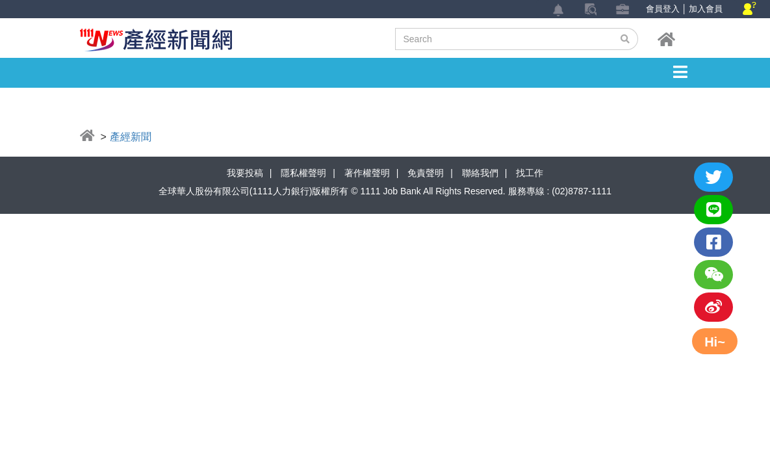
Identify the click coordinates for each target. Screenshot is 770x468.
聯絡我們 (480, 173)
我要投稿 (245, 173)
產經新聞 (130, 136)
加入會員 (706, 9)
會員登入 (663, 9)
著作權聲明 (367, 173)
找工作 (529, 173)
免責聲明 (425, 173)
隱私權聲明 (303, 173)
